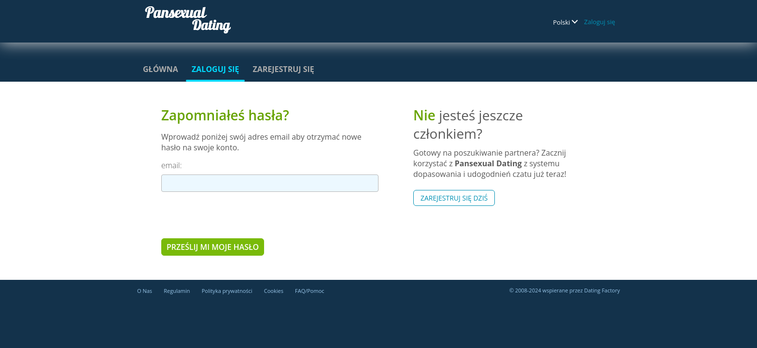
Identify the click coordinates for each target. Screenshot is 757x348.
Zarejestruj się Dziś (454, 198)
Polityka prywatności (227, 290)
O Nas (144, 290)
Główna (160, 69)
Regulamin (177, 290)
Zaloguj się (599, 21)
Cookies (273, 290)
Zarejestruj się (283, 69)
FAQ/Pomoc (309, 290)
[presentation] (234, 214)
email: (171, 165)
